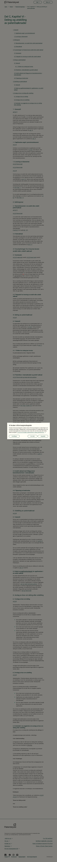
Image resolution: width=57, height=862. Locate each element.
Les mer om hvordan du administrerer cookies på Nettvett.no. (31, 432)
